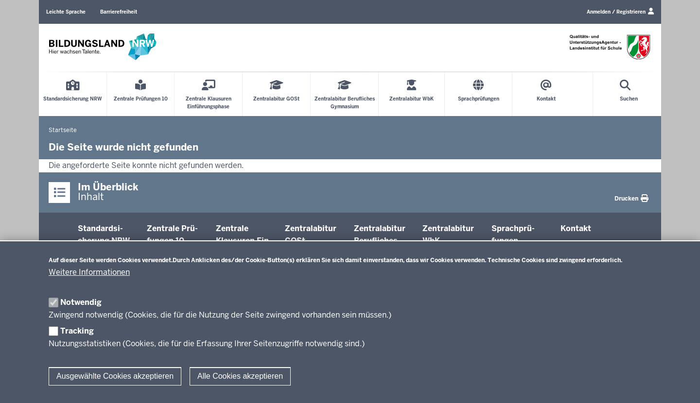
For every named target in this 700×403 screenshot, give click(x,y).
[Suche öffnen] (629, 94)
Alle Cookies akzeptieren (240, 376)
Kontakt (575, 228)
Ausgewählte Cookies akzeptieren (115, 376)
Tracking (77, 331)
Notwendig (81, 302)
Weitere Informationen (89, 272)
